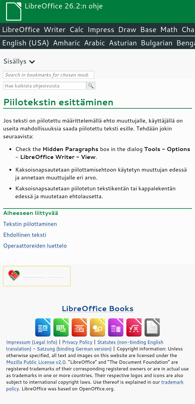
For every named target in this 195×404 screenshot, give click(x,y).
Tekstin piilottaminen (30, 224)
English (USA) (25, 43)
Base (148, 29)
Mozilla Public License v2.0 (36, 362)
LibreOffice (21, 29)
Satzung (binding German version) (74, 348)
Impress (101, 29)
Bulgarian (157, 43)
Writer (54, 29)
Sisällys (14, 61)
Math (169, 29)
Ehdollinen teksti (24, 234)
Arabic (94, 43)
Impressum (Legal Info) (31, 342)
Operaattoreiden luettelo (35, 245)
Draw (127, 29)
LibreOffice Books (97, 308)
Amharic (66, 43)
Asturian (123, 43)
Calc (76, 29)
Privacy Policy (77, 342)
